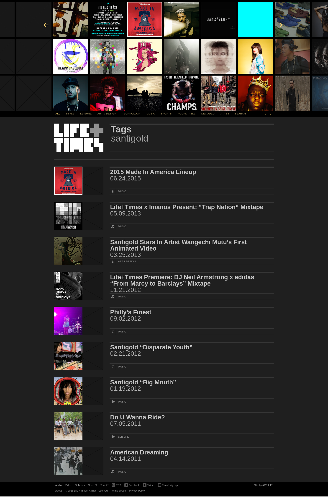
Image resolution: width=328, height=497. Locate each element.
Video (68, 485)
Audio (58, 485)
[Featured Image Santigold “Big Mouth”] (78, 391)
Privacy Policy (137, 490)
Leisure (86, 113)
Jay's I (224, 113)
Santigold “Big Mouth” (143, 382)
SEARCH (240, 113)
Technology (131, 113)
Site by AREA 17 (263, 486)
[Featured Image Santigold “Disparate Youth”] (78, 356)
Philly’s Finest (130, 312)
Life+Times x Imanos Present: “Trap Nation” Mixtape (186, 207)
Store (92, 486)
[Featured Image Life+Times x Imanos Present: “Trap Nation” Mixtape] (78, 216)
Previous (265, 113)
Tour (104, 486)
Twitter (148, 485)
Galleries (80, 485)
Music (150, 113)
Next (270, 113)
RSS (116, 485)
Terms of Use (118, 490)
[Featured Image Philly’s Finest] (78, 321)
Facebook (131, 485)
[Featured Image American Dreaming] (78, 461)
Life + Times (78, 138)
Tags (121, 129)
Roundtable (186, 113)
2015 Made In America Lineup (153, 172)
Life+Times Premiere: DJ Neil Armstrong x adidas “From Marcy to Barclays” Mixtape (182, 280)
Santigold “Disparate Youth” (151, 347)
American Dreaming (139, 452)
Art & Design (106, 113)
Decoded (208, 113)
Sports (166, 113)
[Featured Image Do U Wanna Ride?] (78, 426)
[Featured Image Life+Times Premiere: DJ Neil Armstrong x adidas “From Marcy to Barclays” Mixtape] (78, 286)
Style (70, 113)
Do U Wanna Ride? (137, 417)
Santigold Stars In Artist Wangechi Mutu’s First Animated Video (178, 245)
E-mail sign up (168, 485)
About (58, 490)
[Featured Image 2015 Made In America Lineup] (78, 181)
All (58, 113)
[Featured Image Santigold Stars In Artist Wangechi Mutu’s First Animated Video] (78, 251)
